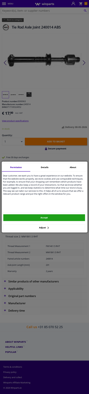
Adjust (44, 227)
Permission (16, 167)
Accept (44, 217)
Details (44, 167)
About (73, 167)
